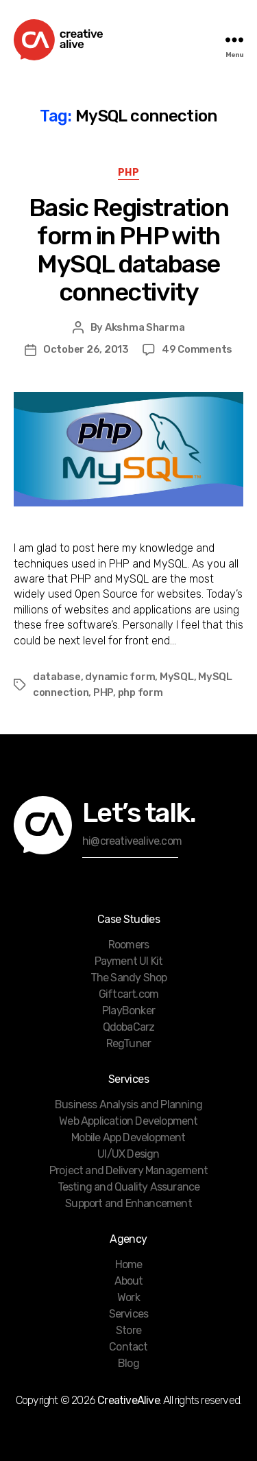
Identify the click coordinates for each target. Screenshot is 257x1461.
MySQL (177, 676)
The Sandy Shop (128, 977)
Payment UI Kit (129, 961)
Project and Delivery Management (128, 1170)
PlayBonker (128, 1010)
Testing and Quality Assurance (129, 1186)
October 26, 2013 (86, 349)
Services (129, 1313)
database (57, 676)
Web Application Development (128, 1120)
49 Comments (197, 349)
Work (128, 1297)
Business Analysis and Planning (128, 1104)
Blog (128, 1363)
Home (129, 1264)
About (128, 1280)
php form (140, 692)
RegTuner (128, 1043)
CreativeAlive (128, 1400)
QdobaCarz (129, 1026)
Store (128, 1330)
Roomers (128, 944)
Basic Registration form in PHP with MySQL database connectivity (128, 250)
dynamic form (120, 676)
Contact (128, 1346)
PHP (129, 172)
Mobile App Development (128, 1137)
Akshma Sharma (145, 327)
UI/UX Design (128, 1153)
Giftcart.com (128, 994)
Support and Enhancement (128, 1203)
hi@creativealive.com (132, 841)
